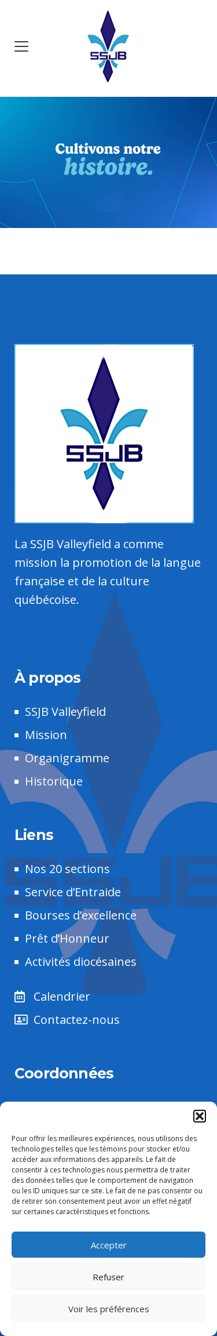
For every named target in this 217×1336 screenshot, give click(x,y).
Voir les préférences (108, 1309)
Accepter (109, 1245)
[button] (199, 1116)
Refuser (108, 1277)
